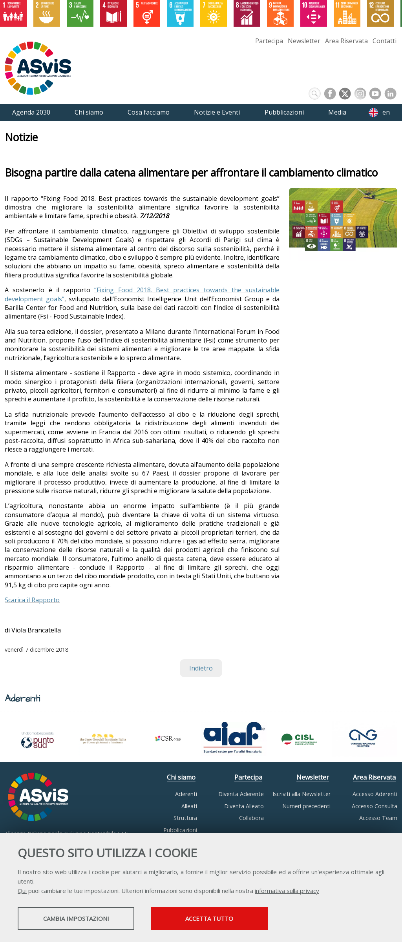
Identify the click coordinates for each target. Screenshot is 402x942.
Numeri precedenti (306, 806)
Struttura (185, 818)
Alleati (189, 806)
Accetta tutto (221, 919)
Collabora (251, 818)
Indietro (201, 668)
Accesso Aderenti (375, 794)
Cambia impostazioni (80, 919)
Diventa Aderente (241, 794)
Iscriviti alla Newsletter (301, 794)
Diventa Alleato (244, 806)
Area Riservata (346, 40)
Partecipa (269, 40)
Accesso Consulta (374, 806)
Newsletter (304, 40)
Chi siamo (181, 777)
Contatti (385, 40)
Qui (22, 891)
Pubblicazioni (180, 830)
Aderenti (186, 794)
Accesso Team (378, 818)
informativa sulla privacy (287, 891)
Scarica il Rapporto (32, 600)
